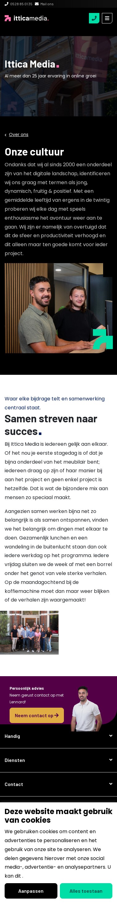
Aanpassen (31, 891)
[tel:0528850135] (94, 18)
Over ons (18, 134)
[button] (58, 736)
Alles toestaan (85, 891)
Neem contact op (37, 715)
